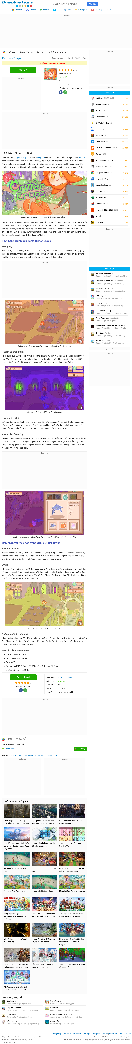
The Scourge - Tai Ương (106, 160)
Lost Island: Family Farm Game (108, 311)
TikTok (98, 216)
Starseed (54, 1008)
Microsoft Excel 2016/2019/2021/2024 (105, 198)
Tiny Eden (103, 333)
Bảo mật (86, 1034)
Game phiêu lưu (43, 52)
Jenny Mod (102, 191)
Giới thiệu (7, 153)
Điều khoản (76, 1034)
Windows (12, 52)
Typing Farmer (104, 340)
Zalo (100, 129)
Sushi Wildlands (56, 1001)
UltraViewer (102, 141)
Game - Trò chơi (26, 52)
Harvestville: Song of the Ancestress (110, 325)
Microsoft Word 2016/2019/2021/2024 (105, 180)
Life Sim (49, 755)
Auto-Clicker (102, 104)
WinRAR (101, 135)
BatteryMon (102, 204)
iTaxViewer (102, 117)
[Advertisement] (66, 34)
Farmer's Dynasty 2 (109, 281)
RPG (56, 755)
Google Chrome (104, 173)
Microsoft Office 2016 (107, 211)
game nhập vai (23, 158)
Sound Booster (104, 166)
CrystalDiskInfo (103, 185)
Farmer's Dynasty (105, 288)
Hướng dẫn (95, 1034)
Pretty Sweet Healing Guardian (63, 1014)
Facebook (113, 1034)
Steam (82, 158)
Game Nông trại (59, 52)
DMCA (128, 1034)
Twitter (121, 1034)
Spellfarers (11, 1001)
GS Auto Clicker (104, 123)
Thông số (19, 153)
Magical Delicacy (14, 1008)
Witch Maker (12, 1021)
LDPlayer (100, 222)
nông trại (41, 158)
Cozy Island (11, 1014)
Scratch (101, 154)
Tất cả (5, 10)
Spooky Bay (55, 1021)
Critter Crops (16, 755)
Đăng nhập (56, 1034)
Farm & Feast (101, 303)
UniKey (105, 99)
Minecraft (102, 110)
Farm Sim (39, 755)
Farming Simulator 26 (104, 273)
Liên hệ (105, 1034)
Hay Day (101, 296)
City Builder (28, 755)
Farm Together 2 (107, 318)
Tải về (29, 153)
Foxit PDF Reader (106, 148)
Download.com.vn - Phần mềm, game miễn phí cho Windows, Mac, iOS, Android (17, 3)
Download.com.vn (4, 52)
